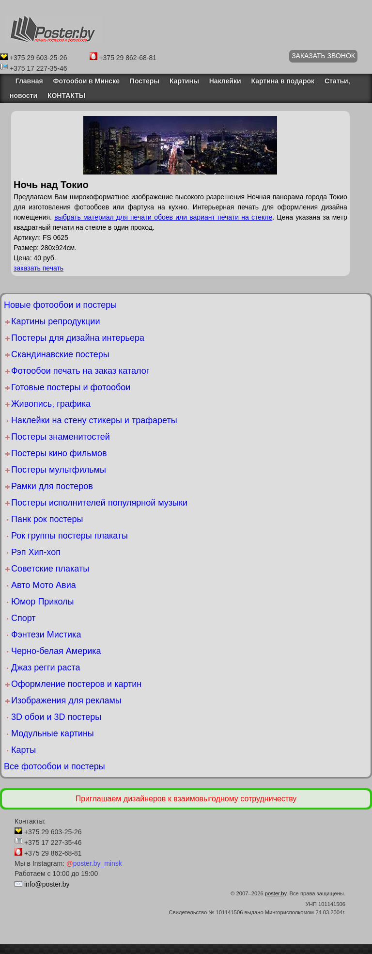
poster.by (276, 893)
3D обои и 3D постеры (56, 717)
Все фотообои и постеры (54, 766)
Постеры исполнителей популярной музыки (99, 503)
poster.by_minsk (94, 863)
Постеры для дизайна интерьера (77, 338)
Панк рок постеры (47, 519)
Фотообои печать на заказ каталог (80, 371)
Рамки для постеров (52, 486)
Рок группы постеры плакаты (69, 536)
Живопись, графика (51, 404)
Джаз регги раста (45, 667)
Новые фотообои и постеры (60, 305)
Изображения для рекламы (66, 700)
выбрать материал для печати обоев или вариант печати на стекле (163, 217)
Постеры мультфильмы (58, 470)
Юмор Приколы (42, 601)
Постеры (144, 81)
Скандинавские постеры (60, 354)
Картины (184, 81)
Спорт (23, 618)
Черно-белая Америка (56, 651)
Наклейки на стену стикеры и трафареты (94, 420)
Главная (26, 81)
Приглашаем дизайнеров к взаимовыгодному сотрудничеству (186, 799)
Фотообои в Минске (86, 81)
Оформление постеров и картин (76, 684)
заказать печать (38, 268)
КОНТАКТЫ (66, 95)
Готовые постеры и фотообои (70, 387)
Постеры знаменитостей (60, 437)
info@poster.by (47, 884)
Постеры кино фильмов (59, 453)
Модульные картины (52, 733)
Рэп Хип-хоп (36, 552)
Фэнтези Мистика (46, 634)
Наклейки (225, 81)
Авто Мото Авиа (43, 585)
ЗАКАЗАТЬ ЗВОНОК (323, 56)
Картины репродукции (55, 321)
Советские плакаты (50, 568)
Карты (23, 750)
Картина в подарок (282, 81)
